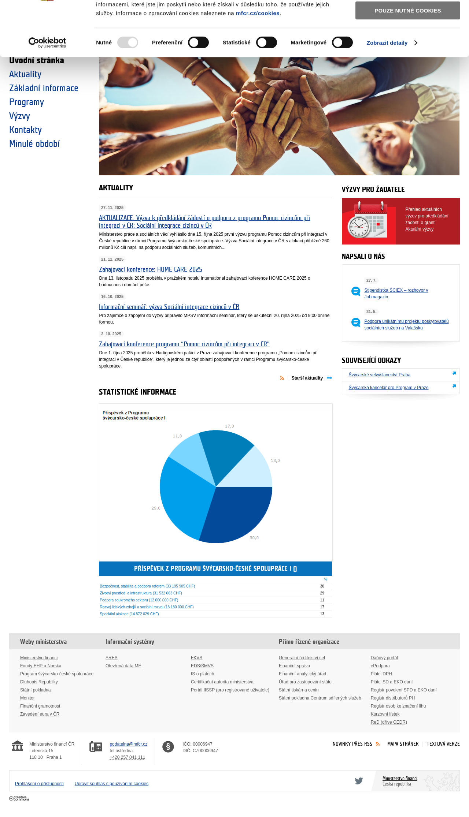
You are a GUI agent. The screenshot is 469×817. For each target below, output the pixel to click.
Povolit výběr (407, 39)
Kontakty (25, 130)
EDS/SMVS (202, 665)
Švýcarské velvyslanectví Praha (379, 374)
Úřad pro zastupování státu (305, 681)
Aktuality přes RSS (284, 378)
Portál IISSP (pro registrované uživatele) (230, 690)
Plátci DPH (381, 673)
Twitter (357, 780)
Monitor (27, 698)
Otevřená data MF (123, 665)
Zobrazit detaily (387, 91)
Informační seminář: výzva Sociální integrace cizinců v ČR (169, 307)
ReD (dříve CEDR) (389, 722)
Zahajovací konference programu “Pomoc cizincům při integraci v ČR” (184, 344)
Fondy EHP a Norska (41, 665)
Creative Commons (20, 798)
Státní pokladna (35, 690)
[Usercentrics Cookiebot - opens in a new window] (47, 91)
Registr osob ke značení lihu (398, 706)
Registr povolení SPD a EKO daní (404, 690)
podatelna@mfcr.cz (128, 744)
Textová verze (443, 744)
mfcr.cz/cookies (258, 62)
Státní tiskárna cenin (299, 690)
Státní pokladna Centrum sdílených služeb (320, 698)
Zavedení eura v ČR (39, 714)
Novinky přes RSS (352, 744)
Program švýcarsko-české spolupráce (56, 673)
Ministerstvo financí (39, 657)
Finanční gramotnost (40, 706)
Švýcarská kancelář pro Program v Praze (388, 387)
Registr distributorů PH (393, 698)
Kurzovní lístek (385, 714)
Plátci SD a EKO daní (392, 681)
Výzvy (19, 116)
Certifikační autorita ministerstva (222, 681)
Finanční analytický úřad (302, 673)
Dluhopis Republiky (39, 681)
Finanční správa (294, 665)
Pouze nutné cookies (408, 59)
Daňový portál (384, 657)
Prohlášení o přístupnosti (39, 783)
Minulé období (34, 143)
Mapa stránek (403, 744)
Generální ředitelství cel (302, 657)
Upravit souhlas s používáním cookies (111, 783)
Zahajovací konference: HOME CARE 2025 (150, 269)
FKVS (196, 657)
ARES (112, 657)
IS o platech (202, 673)
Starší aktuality (307, 378)
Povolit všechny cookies (407, 18)
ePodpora (380, 665)
